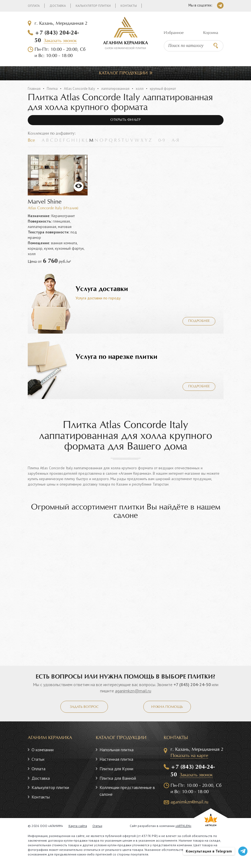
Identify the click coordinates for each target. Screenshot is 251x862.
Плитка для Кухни (116, 768)
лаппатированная (115, 88)
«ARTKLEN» (183, 826)
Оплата (34, 6)
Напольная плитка (117, 749)
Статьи (38, 759)
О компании (43, 749)
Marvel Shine (44, 202)
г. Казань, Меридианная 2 (61, 23)
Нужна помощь (167, 707)
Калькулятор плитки (93, 6)
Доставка (57, 6)
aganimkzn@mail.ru (133, 690)
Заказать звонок (60, 41)
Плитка (52, 88)
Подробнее (199, 321)
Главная (34, 88)
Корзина (210, 33)
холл (140, 88)
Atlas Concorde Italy (79, 88)
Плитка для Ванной (118, 778)
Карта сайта (78, 826)
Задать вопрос (84, 707)
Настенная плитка (116, 759)
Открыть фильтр (125, 120)
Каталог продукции (123, 73)
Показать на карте (189, 755)
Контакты (128, 6)
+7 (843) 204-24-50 (192, 684)
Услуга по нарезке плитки (116, 357)
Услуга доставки (102, 289)
